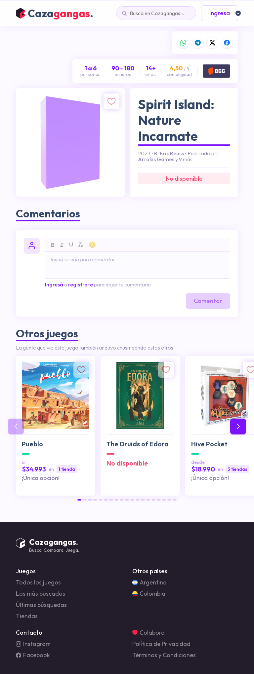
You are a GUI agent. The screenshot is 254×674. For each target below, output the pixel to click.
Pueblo (32, 444)
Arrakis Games (156, 159)
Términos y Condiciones (164, 655)
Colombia (148, 594)
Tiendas (27, 616)
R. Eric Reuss (169, 153)
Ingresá (54, 284)
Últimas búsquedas (41, 605)
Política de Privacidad (161, 644)
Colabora (148, 633)
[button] (79, 500)
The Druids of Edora (137, 444)
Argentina (149, 582)
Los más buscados (40, 594)
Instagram (33, 644)
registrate (80, 284)
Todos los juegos (38, 582)
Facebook (33, 655)
